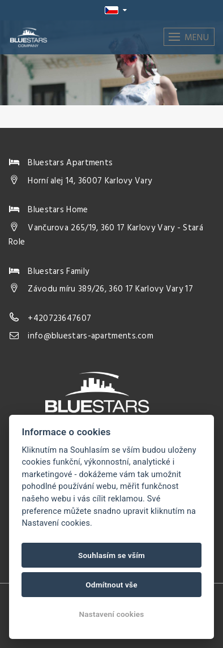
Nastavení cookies (111, 614)
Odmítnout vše (111, 584)
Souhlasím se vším (111, 555)
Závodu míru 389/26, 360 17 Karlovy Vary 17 (110, 289)
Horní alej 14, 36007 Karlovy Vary (90, 181)
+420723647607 (59, 318)
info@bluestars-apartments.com (90, 336)
